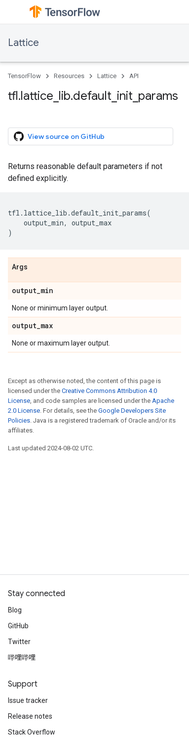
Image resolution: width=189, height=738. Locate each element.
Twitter (19, 642)
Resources (69, 76)
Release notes (30, 716)
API (134, 76)
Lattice (23, 43)
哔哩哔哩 (22, 657)
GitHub (18, 626)
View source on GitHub (59, 136)
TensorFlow (24, 76)
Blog (15, 610)
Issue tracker (28, 700)
